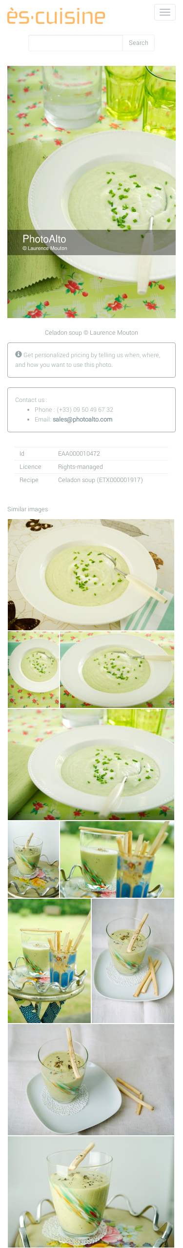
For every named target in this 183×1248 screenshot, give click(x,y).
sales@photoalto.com (82, 419)
